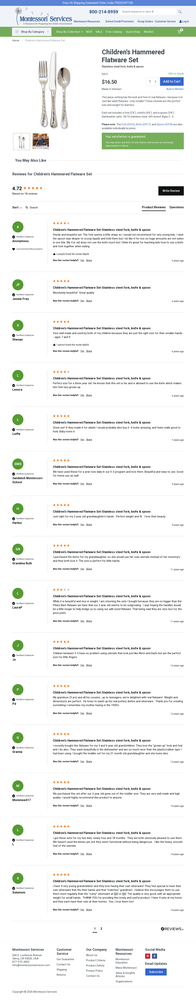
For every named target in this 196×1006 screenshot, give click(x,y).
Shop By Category (32, 31)
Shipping (62, 969)
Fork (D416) (128, 124)
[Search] (38, 207)
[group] (31, 188)
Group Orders (145, 21)
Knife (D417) (143, 124)
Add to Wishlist (175, 89)
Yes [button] (82, 260)
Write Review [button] (171, 191)
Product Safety (95, 965)
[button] (95, 929)
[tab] (154, 208)
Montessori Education (122, 961)
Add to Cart (172, 81)
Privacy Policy (94, 970)
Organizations (124, 981)
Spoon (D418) (165, 124)
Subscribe (156, 972)
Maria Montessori (126, 967)
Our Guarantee (65, 959)
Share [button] (89, 260)
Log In (184, 21)
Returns (61, 974)
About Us (91, 955)
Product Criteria (95, 960)
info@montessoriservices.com (31, 965)
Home (15, 40)
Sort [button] (17, 207)
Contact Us (63, 964)
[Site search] (147, 12)
